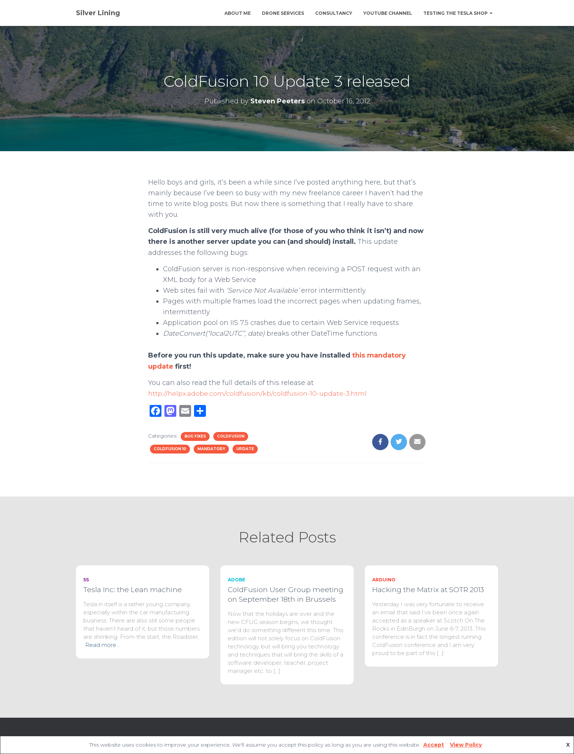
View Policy (466, 744)
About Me (237, 13)
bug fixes (195, 436)
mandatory (211, 448)
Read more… (102, 644)
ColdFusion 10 (170, 448)
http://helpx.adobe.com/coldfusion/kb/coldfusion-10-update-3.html (258, 393)
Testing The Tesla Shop (458, 13)
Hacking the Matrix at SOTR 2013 (428, 589)
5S (86, 579)
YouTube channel (387, 13)
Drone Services (283, 13)
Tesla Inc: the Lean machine (132, 589)
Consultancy (333, 13)
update (245, 448)
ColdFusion (230, 436)
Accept (433, 744)
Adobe (236, 579)
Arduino (384, 579)
